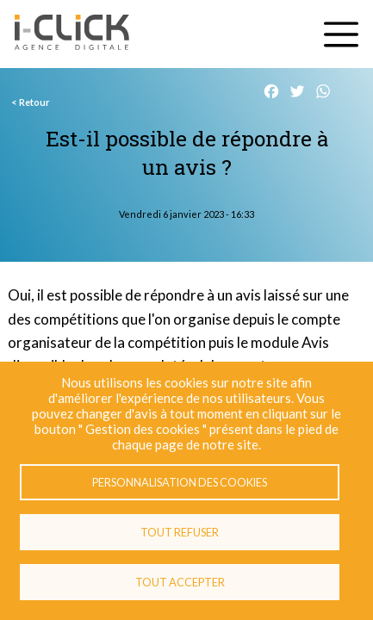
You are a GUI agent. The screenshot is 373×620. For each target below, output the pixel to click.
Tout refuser (179, 532)
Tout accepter (180, 582)
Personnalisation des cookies (179, 482)
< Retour (30, 102)
